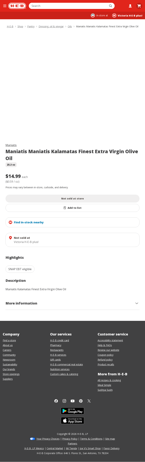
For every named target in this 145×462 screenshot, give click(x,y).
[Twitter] (89, 401)
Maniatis (11, 145)
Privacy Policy (69, 438)
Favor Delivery (111, 448)
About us (8, 345)
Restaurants (56, 350)
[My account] (130, 6)
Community (9, 354)
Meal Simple (104, 385)
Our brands (9, 369)
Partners (72, 443)
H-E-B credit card (59, 340)
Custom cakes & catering (64, 374)
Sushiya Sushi (105, 390)
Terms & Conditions (91, 438)
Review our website (108, 350)
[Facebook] (56, 401)
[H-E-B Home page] (17, 6)
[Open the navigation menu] (5, 6)
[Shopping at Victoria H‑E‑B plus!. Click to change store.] (127, 15)
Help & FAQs (105, 345)
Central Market (55, 448)
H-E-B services (58, 354)
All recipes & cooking (109, 380)
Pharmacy (55, 345)
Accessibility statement (110, 340)
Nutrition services (59, 369)
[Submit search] (111, 6)
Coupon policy (105, 354)
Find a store (9, 340)
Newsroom (9, 359)
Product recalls (106, 364)
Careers (7, 350)
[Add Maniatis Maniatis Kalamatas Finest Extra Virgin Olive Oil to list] (72, 208)
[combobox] (68, 6)
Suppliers (8, 379)
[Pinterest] (81, 401)
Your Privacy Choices (48, 438)
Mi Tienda (71, 448)
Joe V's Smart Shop (90, 448)
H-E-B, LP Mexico (34, 448)
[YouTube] (72, 401)
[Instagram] (64, 401)
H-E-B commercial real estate (66, 364)
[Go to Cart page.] (139, 6)
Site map (110, 438)
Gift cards (55, 359)
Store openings (11, 374)
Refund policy (105, 359)
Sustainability (10, 364)
